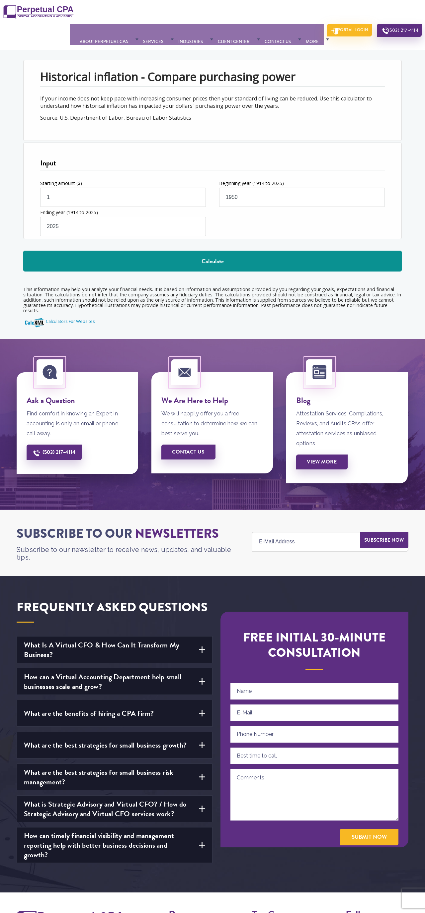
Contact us (190, 429)
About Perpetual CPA (111, 13)
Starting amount (61, 159)
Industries (187, 13)
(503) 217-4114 (399, 13)
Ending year (69, 189)
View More (323, 439)
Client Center (224, 13)
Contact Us (263, 13)
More (291, 13)
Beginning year (251, 159)
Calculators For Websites (70, 298)
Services (155, 13)
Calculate (213, 237)
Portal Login (341, 13)
